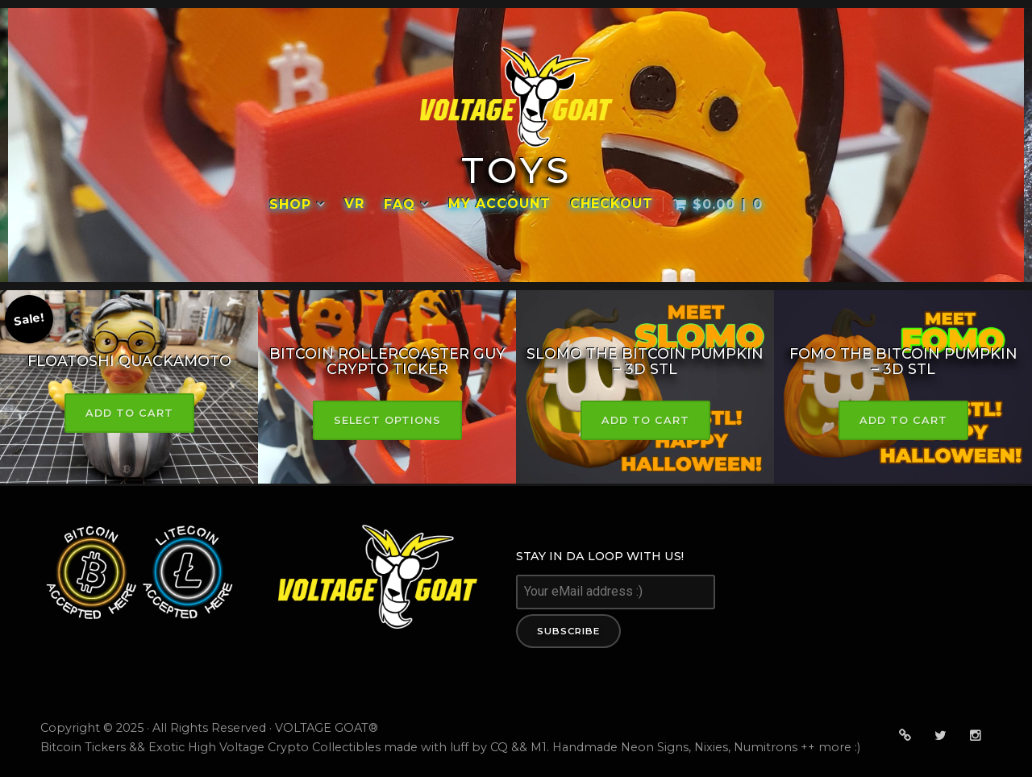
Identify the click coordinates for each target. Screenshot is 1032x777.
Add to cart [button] (129, 413)
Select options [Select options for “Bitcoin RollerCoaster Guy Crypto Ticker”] (387, 420)
